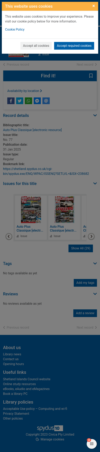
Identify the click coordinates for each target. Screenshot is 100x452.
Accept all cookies (36, 46)
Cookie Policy (14, 29)
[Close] (93, 6)
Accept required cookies (74, 46)
